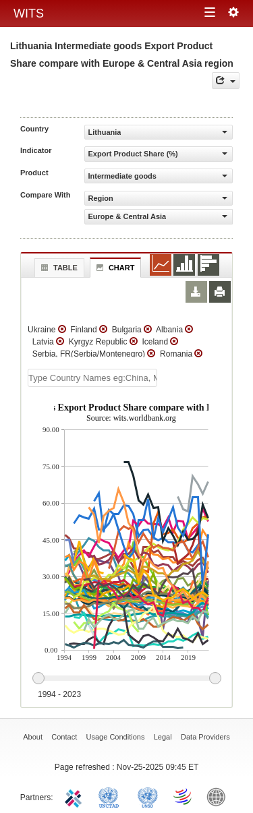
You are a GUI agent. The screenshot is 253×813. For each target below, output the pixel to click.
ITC (75, 796)
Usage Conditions (115, 737)
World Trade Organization (183, 796)
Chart (114, 268)
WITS (28, 13)
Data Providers (205, 737)
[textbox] (92, 378)
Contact (64, 737)
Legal (163, 737)
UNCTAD (111, 796)
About (33, 737)
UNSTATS (147, 796)
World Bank (219, 796)
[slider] (126, 679)
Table (58, 268)
